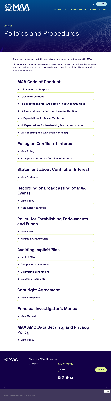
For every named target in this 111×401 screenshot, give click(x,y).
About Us (61, 9)
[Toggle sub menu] (55, 9)
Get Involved (99, 9)
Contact (33, 363)
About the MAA (37, 359)
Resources (52, 359)
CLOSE (107, 391)
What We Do (79, 9)
